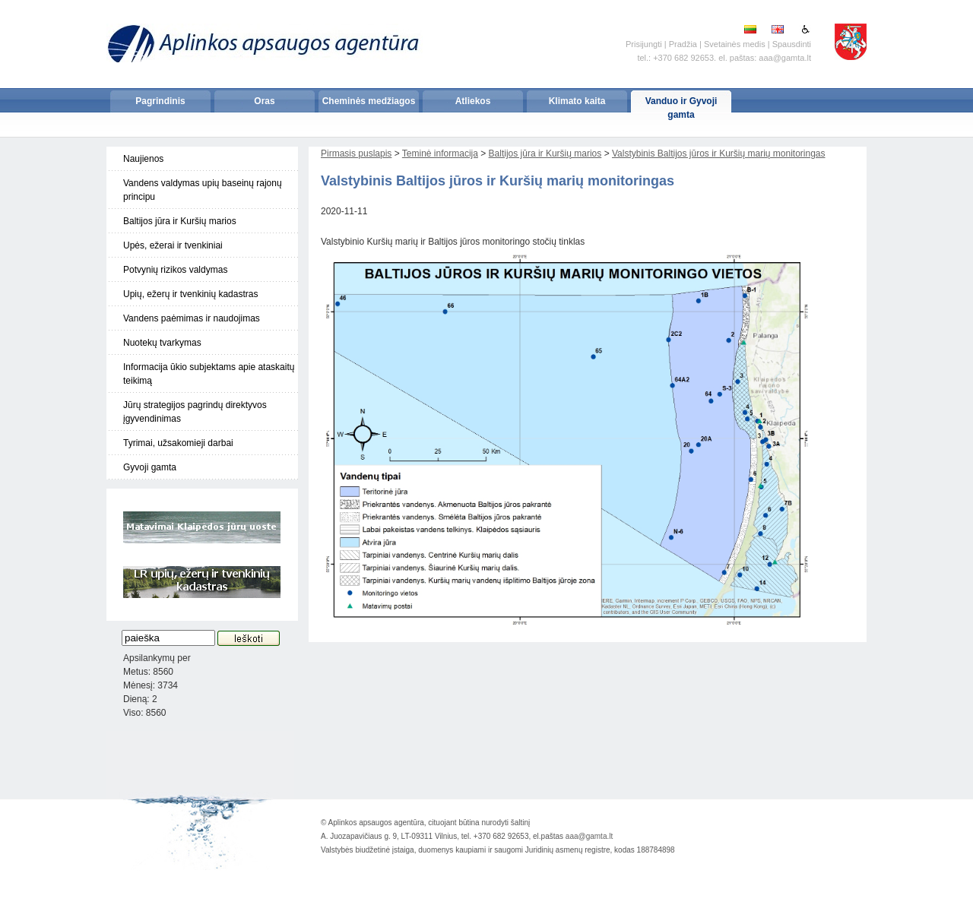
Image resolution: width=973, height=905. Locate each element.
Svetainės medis (734, 44)
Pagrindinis (160, 101)
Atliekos (473, 101)
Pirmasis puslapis (356, 153)
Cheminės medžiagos (369, 101)
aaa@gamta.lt (589, 836)
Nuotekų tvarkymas (162, 342)
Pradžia (683, 44)
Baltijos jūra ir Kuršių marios (179, 221)
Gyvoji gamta (149, 467)
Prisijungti (644, 44)
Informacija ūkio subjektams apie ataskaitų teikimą (208, 374)
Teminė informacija (440, 153)
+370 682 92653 (683, 57)
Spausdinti (791, 44)
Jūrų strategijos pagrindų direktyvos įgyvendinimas (195, 412)
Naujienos (143, 158)
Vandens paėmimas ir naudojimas (191, 318)
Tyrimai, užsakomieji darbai (178, 443)
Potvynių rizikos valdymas (175, 269)
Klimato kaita (577, 101)
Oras (264, 101)
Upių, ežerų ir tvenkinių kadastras (190, 294)
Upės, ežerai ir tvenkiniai (173, 245)
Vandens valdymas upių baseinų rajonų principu (202, 190)
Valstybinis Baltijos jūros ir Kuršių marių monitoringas (719, 153)
